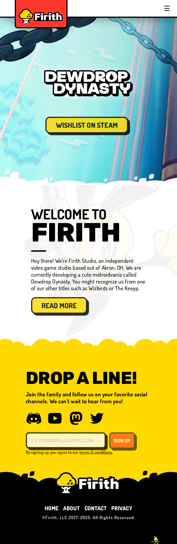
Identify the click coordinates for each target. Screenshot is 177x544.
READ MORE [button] (59, 305)
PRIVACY (121, 508)
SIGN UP (122, 440)
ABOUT (71, 508)
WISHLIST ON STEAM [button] (87, 125)
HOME (52, 508)
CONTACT (96, 508)
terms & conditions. (96, 452)
